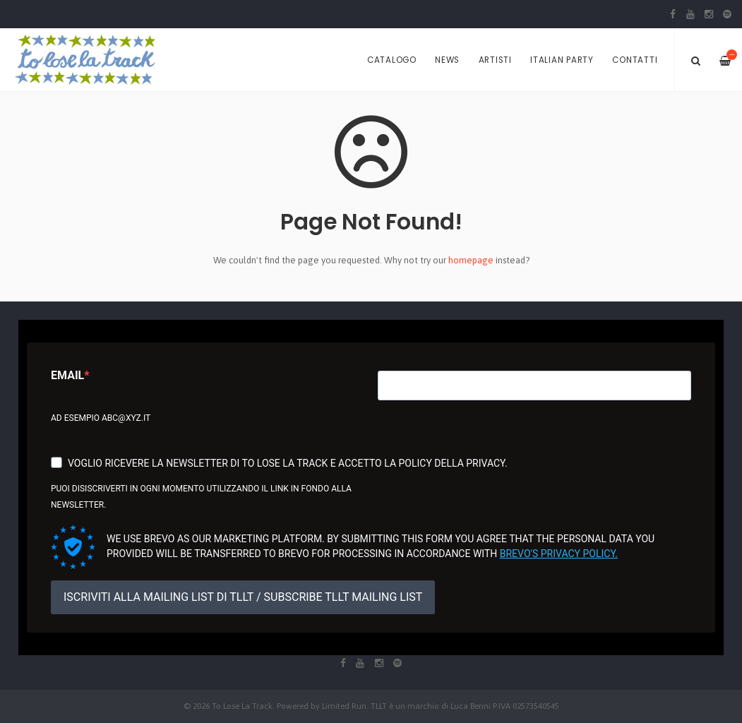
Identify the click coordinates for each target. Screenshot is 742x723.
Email (67, 375)
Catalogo (392, 60)
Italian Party (562, 60)
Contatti (634, 60)
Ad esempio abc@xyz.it (100, 418)
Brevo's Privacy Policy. (559, 553)
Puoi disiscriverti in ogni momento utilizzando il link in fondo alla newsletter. (201, 497)
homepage (470, 260)
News (447, 60)
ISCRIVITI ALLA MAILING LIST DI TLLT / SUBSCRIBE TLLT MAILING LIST (243, 597)
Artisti (495, 60)
